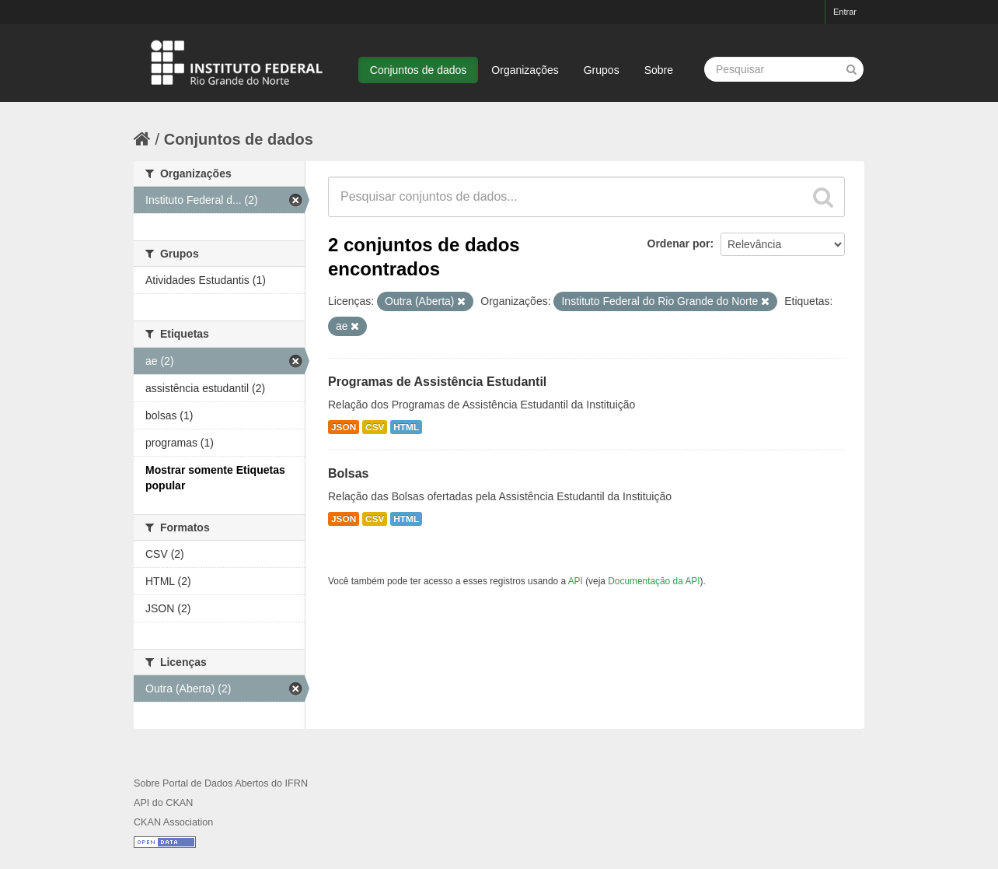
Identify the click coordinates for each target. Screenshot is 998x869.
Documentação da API (654, 581)
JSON (343, 427)
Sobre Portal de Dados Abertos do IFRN (221, 783)
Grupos (601, 70)
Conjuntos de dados (418, 70)
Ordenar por (678, 243)
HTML (406, 427)
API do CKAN (163, 802)
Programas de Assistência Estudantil (437, 381)
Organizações (524, 70)
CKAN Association (173, 822)
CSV (374, 427)
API (575, 581)
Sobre (658, 70)
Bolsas (348, 473)
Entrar (845, 11)
